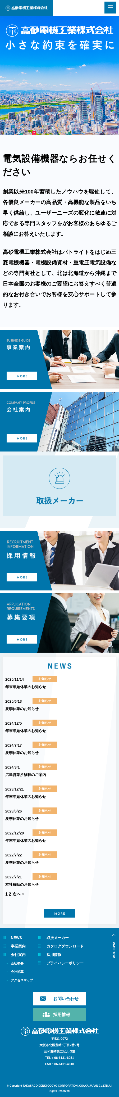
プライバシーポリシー (65, 963)
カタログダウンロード (65, 946)
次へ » (18, 894)
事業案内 (18, 946)
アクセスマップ (22, 980)
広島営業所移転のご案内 (25, 775)
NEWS (16, 938)
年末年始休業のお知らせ (25, 687)
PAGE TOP (114, 950)
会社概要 (17, 963)
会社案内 (18, 954)
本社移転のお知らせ (22, 884)
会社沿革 (17, 972)
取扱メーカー (58, 938)
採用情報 (54, 954)
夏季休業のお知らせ (22, 709)
